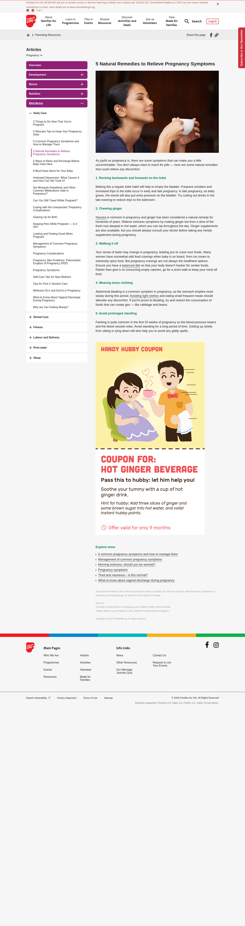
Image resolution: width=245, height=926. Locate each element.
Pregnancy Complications (48, 253)
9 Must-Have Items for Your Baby (53, 170)
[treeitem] (56, 65)
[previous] (28, 10)
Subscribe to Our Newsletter (241, 48)
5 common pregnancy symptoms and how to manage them (138, 554)
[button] (34, 55)
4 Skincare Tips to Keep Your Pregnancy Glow (57, 133)
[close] (217, 4)
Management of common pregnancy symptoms (130, 559)
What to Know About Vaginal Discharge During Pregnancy (56, 299)
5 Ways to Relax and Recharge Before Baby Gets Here (56, 163)
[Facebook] (207, 645)
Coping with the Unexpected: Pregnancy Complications (57, 209)
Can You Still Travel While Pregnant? (55, 200)
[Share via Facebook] (211, 35)
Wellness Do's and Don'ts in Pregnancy (56, 290)
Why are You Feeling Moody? (51, 307)
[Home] (28, 35)
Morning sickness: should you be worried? (126, 564)
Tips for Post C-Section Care (50, 283)
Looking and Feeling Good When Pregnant (53, 235)
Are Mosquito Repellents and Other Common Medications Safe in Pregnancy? (54, 190)
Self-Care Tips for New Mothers (52, 276)
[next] (33, 10)
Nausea (101, 217)
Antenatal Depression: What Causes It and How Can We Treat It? (56, 179)
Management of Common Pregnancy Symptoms (55, 245)
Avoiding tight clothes (144, 296)
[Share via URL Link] (216, 35)
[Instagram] (216, 645)
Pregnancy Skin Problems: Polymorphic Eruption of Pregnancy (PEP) (57, 262)
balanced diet (131, 265)
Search (193, 21)
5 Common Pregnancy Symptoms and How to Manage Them (56, 143)
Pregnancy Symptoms (46, 270)
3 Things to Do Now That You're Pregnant (52, 123)
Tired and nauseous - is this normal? (123, 575)
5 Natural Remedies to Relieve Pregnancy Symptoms (51, 153)
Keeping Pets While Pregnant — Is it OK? (55, 225)
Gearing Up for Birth (45, 217)
